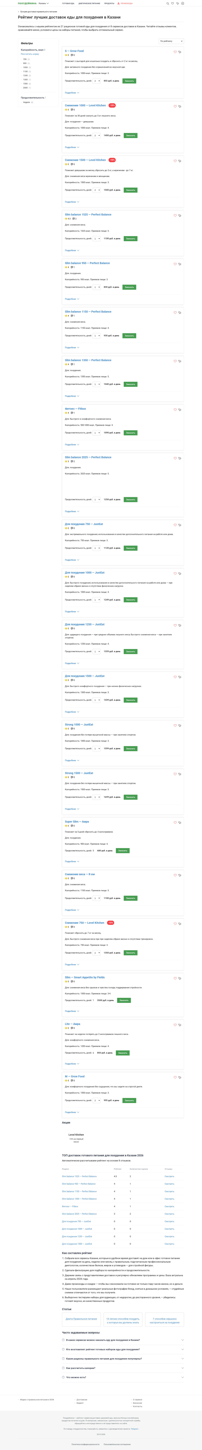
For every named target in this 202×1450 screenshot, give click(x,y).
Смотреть (169, 1176)
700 (25, 59)
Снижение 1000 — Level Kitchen (85, 105)
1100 (25, 71)
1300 (25, 79)
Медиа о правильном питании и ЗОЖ (37, 1400)
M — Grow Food (74, 1076)
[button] (172, 3)
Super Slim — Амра (77, 821)
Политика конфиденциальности (85, 1444)
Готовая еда (68, 3)
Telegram (134, 1429)
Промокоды (127, 3)
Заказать (129, 81)
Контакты (137, 1406)
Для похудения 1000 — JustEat (85, 572)
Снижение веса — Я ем (80, 874)
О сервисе (137, 1400)
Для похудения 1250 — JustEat (85, 624)
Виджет (80, 1403)
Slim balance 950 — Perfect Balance (87, 263)
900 (25, 63)
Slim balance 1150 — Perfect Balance (88, 311)
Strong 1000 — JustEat (79, 724)
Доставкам (82, 1400)
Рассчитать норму (30, 54)
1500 (25, 83)
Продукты (109, 3)
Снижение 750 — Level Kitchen (84, 922)
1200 (25, 75)
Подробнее (70, 92)
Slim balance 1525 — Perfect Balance (88, 214)
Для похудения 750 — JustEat (84, 524)
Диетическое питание (89, 3)
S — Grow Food (74, 51)
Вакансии (137, 1403)
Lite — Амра (72, 1024)
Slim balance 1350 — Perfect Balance (88, 360)
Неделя (26, 102)
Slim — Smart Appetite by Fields (85, 977)
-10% (112, 105)
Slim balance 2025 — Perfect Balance (88, 457)
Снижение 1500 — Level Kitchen (85, 160)
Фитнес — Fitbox (75, 408)
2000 (25, 88)
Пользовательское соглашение (117, 1444)
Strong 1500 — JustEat (79, 773)
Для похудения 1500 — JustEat (85, 676)
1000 (25, 67)
